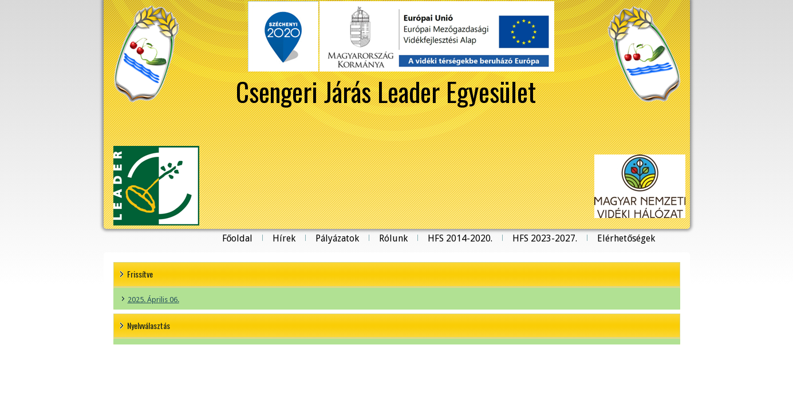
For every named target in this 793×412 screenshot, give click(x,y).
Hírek (284, 238)
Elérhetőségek (626, 238)
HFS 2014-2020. (460, 238)
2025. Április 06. (153, 299)
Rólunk (393, 238)
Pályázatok (337, 238)
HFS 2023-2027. (544, 238)
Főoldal (237, 238)
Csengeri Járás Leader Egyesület (386, 91)
